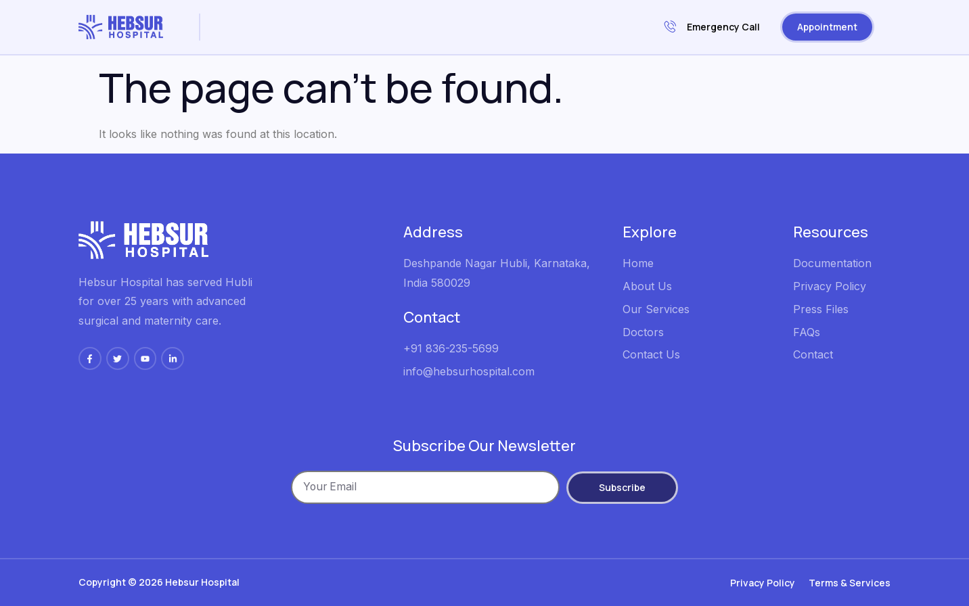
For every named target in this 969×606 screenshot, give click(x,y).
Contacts (261, 45)
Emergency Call (712, 27)
